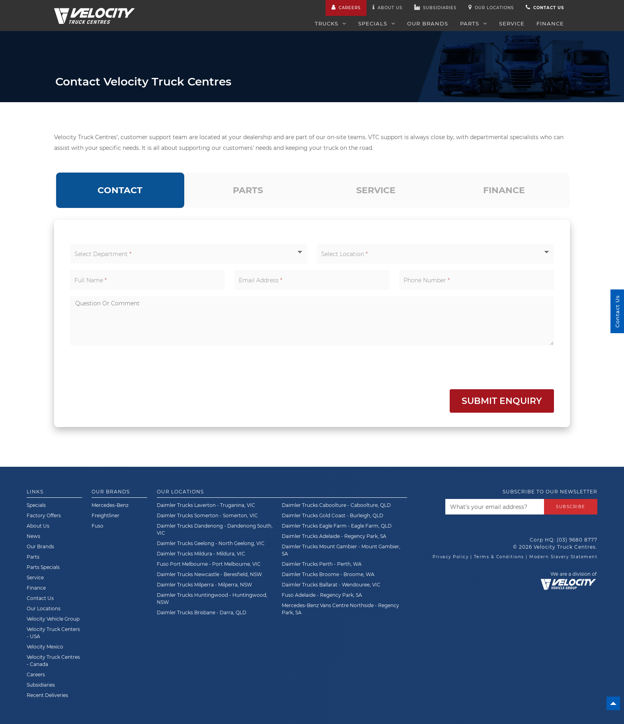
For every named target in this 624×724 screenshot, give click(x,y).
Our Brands (427, 23)
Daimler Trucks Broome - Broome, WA (328, 574)
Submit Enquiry (502, 401)
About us (387, 7)
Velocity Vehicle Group (53, 619)
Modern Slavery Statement (563, 556)
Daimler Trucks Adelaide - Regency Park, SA (334, 536)
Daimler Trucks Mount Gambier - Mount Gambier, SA (341, 550)
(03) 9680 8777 (577, 540)
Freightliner (105, 515)
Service (512, 23)
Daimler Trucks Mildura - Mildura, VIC (201, 554)
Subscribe (570, 506)
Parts (473, 23)
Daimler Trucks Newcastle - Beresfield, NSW (209, 574)
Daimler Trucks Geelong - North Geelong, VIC (211, 543)
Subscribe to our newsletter (550, 492)
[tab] (120, 190)
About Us (38, 526)
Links (35, 492)
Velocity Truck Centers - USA (53, 632)
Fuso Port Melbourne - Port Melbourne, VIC (209, 564)
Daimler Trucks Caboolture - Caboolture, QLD (336, 505)
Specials (376, 23)
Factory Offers (44, 515)
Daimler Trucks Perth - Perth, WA (322, 564)
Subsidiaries (435, 7)
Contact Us (40, 598)
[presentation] (130, 367)
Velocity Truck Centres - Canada (53, 660)
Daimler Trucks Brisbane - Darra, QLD (201, 612)
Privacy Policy (450, 556)
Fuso (97, 526)
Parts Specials (43, 567)
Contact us (545, 7)
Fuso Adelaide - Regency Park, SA (322, 595)
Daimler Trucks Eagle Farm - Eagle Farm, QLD (337, 526)
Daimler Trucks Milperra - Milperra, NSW (204, 585)
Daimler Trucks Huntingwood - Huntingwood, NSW (212, 598)
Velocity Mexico (45, 647)
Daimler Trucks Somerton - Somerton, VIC (207, 515)
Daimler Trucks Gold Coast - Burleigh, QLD (332, 515)
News (33, 536)
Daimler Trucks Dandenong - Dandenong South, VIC (215, 529)
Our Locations (491, 7)
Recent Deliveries (47, 695)
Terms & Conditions (499, 556)
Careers (346, 7)
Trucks (330, 23)
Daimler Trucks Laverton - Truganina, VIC (206, 505)
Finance (550, 23)
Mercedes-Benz (110, 505)
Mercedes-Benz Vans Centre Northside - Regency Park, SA (340, 608)
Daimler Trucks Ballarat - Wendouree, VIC (331, 585)
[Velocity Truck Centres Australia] (94, 11)
